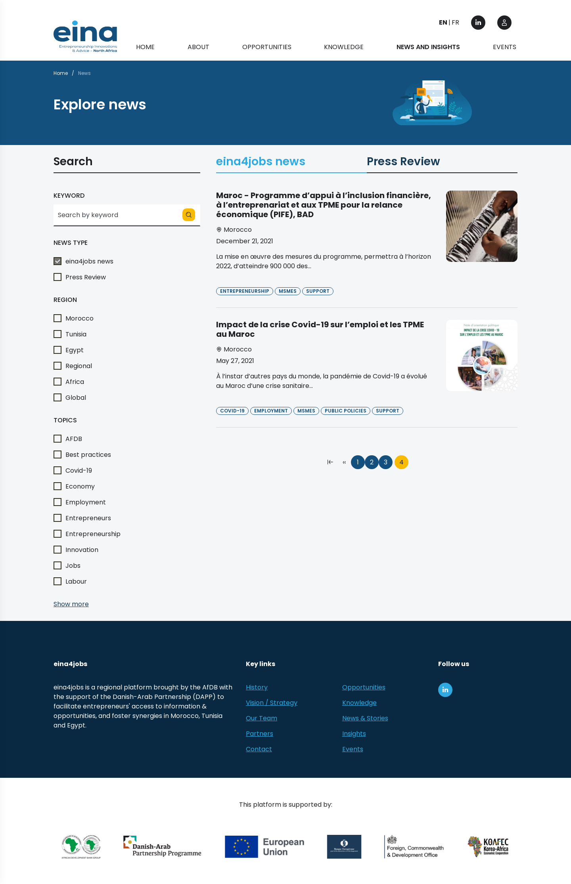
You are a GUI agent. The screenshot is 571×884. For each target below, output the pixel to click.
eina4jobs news (260, 163)
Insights (354, 733)
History (257, 687)
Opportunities (266, 47)
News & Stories (365, 718)
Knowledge (344, 47)
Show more (71, 604)
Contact (259, 749)
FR (455, 22)
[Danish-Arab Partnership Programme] (163, 847)
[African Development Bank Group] (81, 847)
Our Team (261, 718)
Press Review (403, 163)
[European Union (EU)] (264, 847)
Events (504, 47)
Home (145, 47)
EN (443, 22)
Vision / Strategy (271, 702)
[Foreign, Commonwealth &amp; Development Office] (414, 847)
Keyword (69, 195)
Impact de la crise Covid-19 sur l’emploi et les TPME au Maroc (320, 329)
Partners (259, 733)
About (198, 47)
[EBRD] (344, 847)
